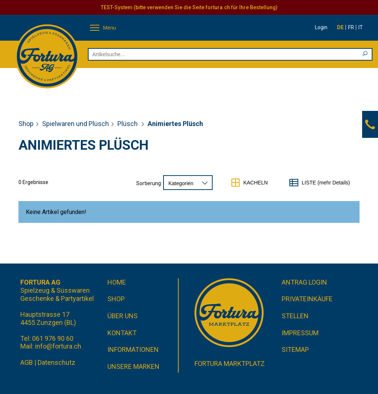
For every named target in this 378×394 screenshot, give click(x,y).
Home (116, 282)
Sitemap (295, 349)
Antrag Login (304, 282)
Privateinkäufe (307, 299)
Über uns (122, 316)
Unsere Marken (133, 366)
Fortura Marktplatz (230, 363)
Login (321, 27)
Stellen (295, 316)
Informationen (133, 349)
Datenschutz (56, 362)
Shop (26, 124)
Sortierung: (149, 183)
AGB (26, 362)
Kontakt (122, 333)
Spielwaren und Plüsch (75, 124)
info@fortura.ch (58, 346)
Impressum (300, 333)
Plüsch (128, 124)
